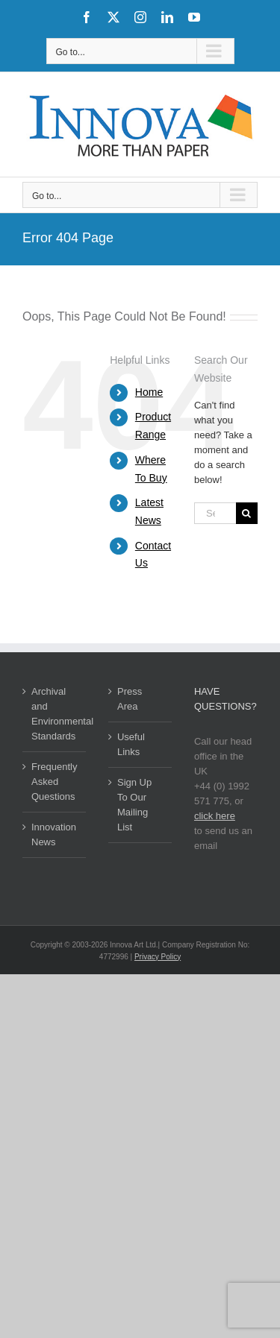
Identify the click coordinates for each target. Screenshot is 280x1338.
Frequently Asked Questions (54, 781)
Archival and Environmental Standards (54, 714)
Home (149, 392)
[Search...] (215, 513)
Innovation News (53, 834)
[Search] (247, 513)
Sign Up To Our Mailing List (134, 805)
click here (214, 815)
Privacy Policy (157, 957)
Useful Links (131, 744)
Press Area (129, 699)
